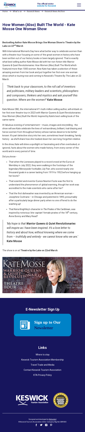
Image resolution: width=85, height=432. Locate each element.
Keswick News (33, 11)
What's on (17, 11)
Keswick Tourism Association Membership (42, 359)
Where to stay (43, 354)
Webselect (52, 419)
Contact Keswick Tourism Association (42, 370)
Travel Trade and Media (42, 365)
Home (5, 11)
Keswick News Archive (55, 11)
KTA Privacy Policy (42, 375)
